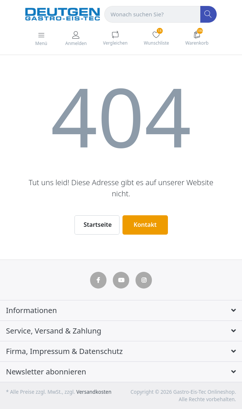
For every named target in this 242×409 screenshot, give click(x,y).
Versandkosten (93, 392)
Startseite (98, 224)
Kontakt (145, 224)
